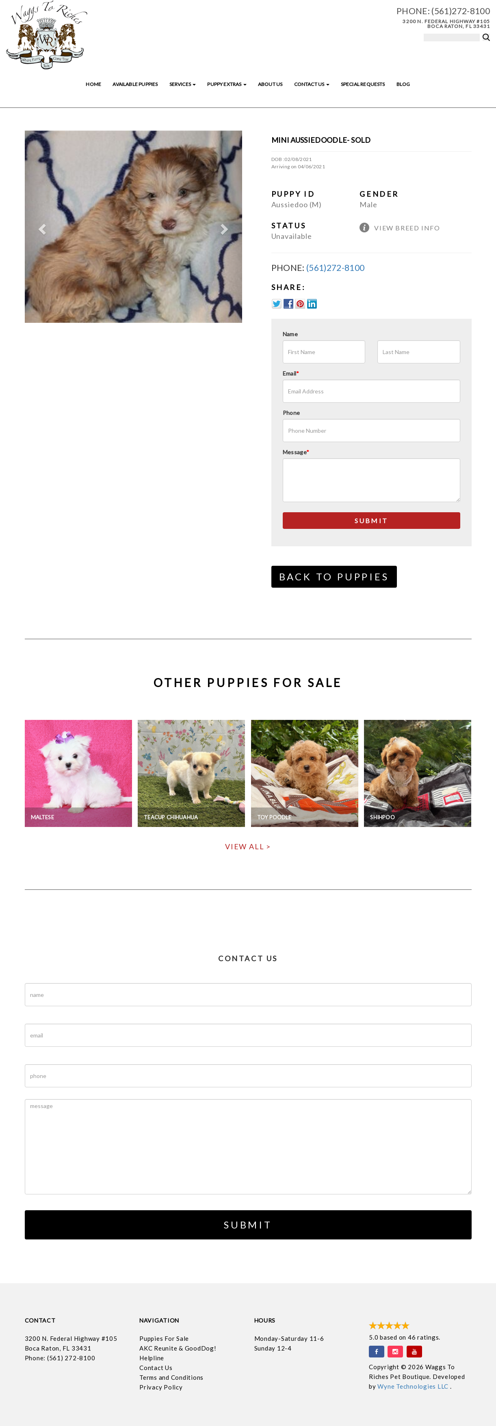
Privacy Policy (161, 1387)
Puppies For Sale (164, 1338)
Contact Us (311, 84)
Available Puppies (135, 84)
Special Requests (363, 84)
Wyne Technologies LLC (413, 1386)
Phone (291, 412)
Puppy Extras (226, 84)
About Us (270, 84)
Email (291, 373)
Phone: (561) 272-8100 (60, 1358)
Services (182, 84)
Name (290, 334)
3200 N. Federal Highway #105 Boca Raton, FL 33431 (446, 23)
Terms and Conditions (171, 1377)
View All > (248, 846)
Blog (403, 84)
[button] (41, 227)
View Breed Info (407, 228)
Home (93, 84)
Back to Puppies (334, 576)
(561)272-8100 (460, 11)
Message (296, 452)
